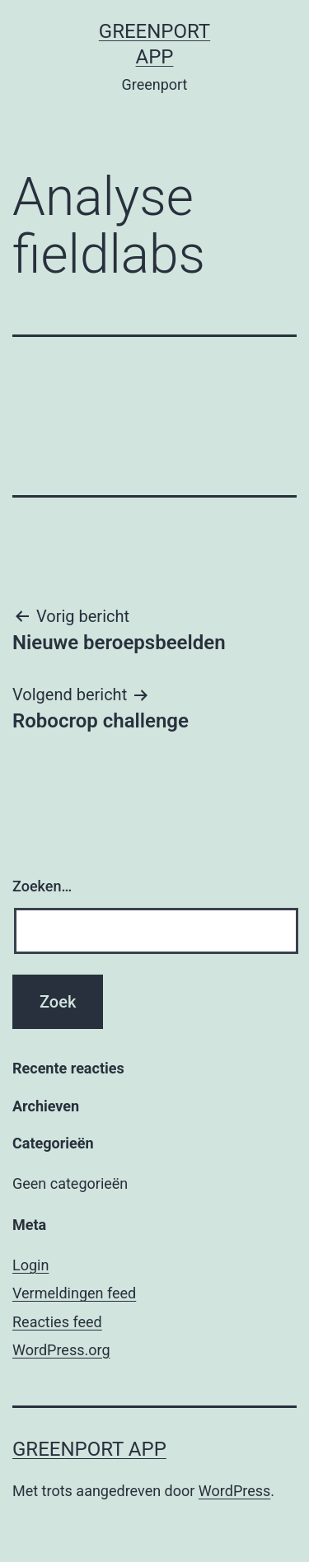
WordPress (234, 1490)
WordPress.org (61, 1350)
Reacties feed (57, 1322)
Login (30, 1265)
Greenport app (89, 1449)
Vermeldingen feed (74, 1293)
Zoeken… (42, 886)
